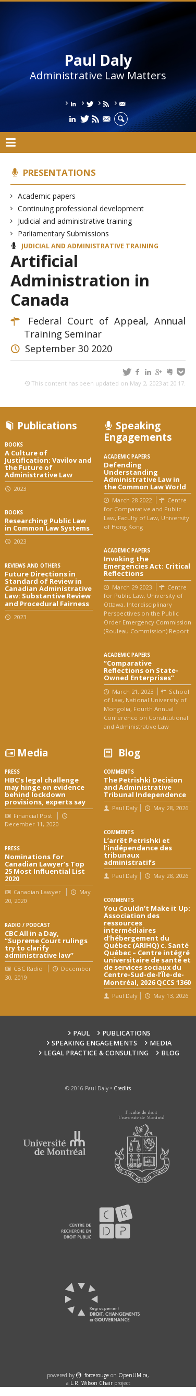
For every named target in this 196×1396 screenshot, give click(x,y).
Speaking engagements (94, 1043)
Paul (81, 1033)
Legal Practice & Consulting (96, 1053)
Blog (170, 1053)
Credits (122, 1088)
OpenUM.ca (133, 1375)
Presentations (59, 172)
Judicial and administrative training (75, 221)
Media (161, 1043)
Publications (126, 1033)
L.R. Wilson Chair (91, 1383)
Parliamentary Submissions (63, 233)
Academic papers (47, 196)
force (96, 1375)
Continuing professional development (81, 208)
